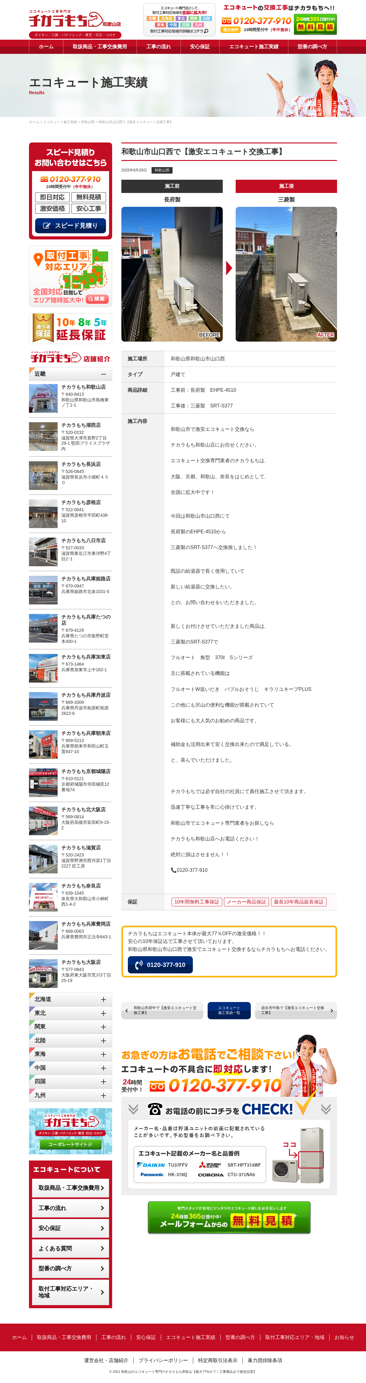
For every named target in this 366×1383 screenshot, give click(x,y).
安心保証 (200, 46)
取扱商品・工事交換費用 (100, 46)
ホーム (46, 46)
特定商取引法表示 (218, 1360)
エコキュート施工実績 (254, 46)
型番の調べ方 (312, 46)
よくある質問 (55, 1248)
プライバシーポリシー (163, 1360)
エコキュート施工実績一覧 (229, 1010)
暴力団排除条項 (265, 1360)
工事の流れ (158, 46)
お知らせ (344, 1337)
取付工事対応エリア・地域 (66, 1292)
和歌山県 (162, 170)
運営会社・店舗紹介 (106, 1360)
